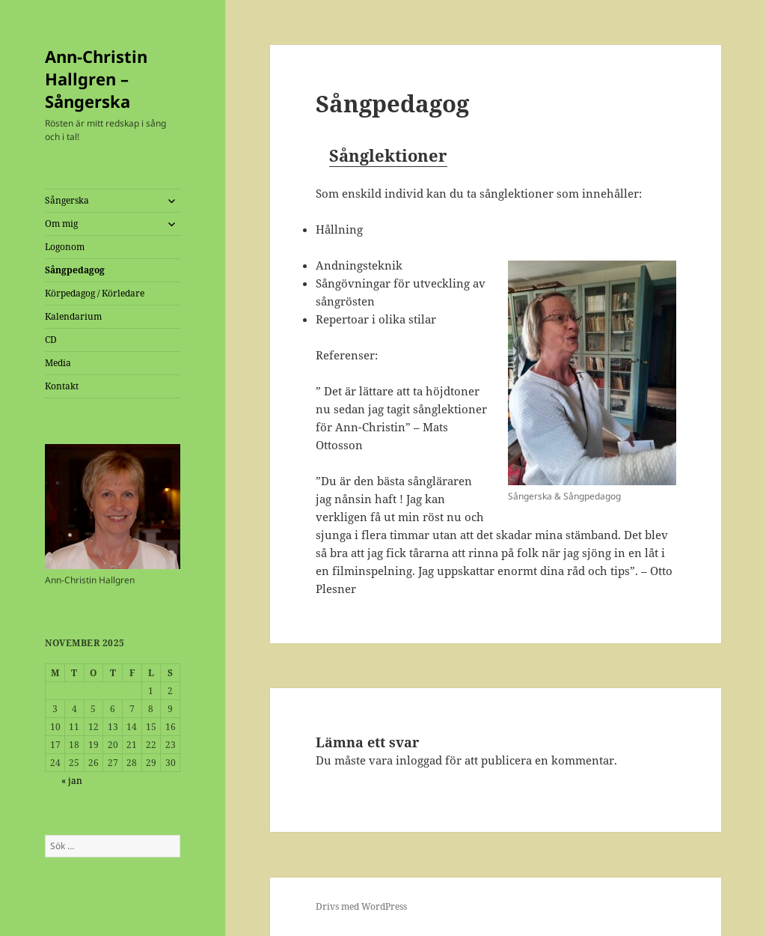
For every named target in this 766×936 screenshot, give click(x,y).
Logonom (65, 246)
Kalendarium (73, 316)
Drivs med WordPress (361, 906)
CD (51, 339)
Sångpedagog (75, 270)
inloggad (419, 760)
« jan (71, 780)
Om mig (61, 223)
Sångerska (67, 200)
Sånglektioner (388, 155)
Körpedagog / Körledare (94, 293)
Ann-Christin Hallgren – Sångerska (96, 78)
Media (58, 362)
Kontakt (62, 386)
